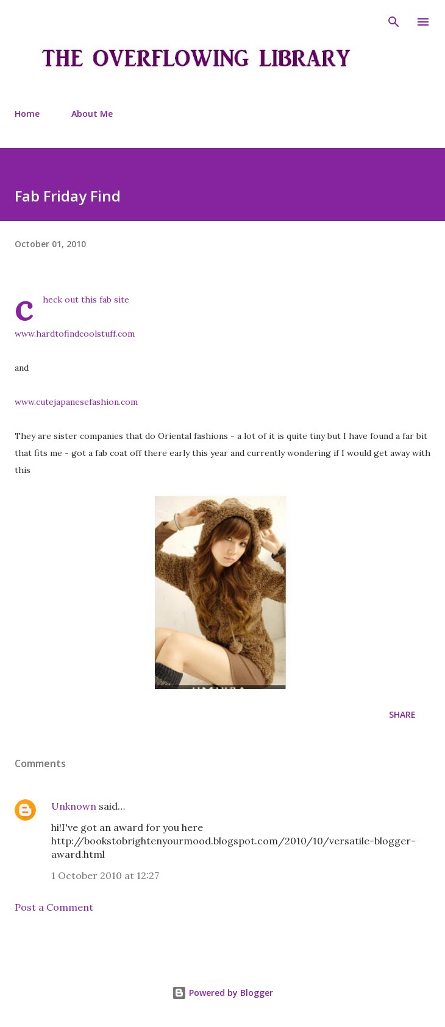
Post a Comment (54, 907)
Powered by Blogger (222, 992)
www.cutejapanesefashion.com (76, 401)
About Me (92, 113)
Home (27, 113)
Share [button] (402, 714)
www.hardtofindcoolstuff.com (75, 333)
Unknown (73, 806)
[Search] (393, 22)
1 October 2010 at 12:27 (105, 875)
